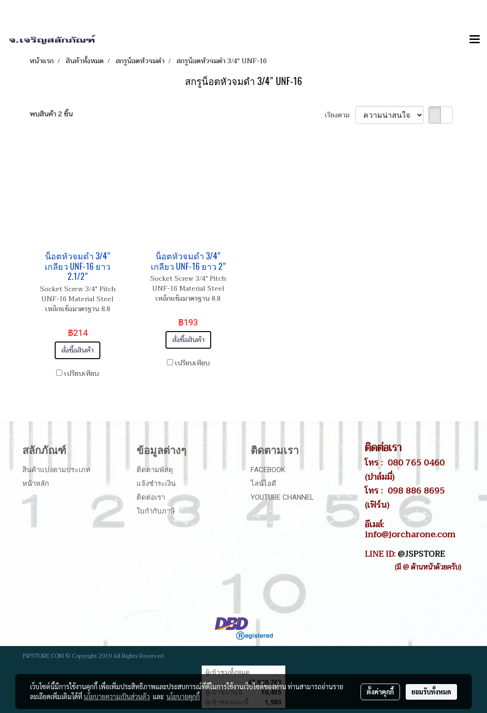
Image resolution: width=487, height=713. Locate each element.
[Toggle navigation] (474, 39)
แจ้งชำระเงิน (155, 483)
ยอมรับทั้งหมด (431, 691)
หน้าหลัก (35, 483)
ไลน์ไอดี (263, 483)
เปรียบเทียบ (81, 374)
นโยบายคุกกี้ (183, 696)
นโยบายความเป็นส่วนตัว (117, 696)
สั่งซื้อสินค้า (77, 350)
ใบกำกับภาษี (155, 511)
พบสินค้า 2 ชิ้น (51, 114)
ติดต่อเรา (150, 497)
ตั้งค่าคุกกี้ (380, 691)
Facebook (268, 470)
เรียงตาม (340, 115)
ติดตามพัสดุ (154, 470)
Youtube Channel (282, 497)
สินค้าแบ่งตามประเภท (56, 470)
